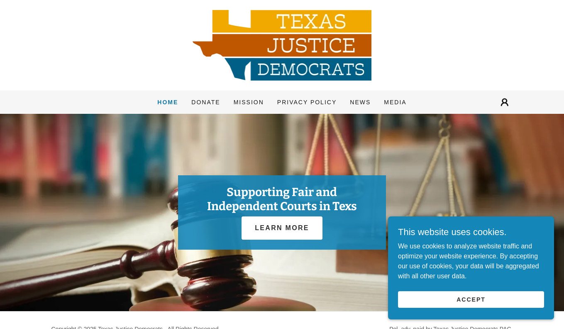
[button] (504, 102)
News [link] (360, 102)
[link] (282, 44)
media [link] (395, 102)
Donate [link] (205, 102)
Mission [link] (249, 102)
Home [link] (167, 102)
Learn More (282, 227)
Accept (471, 316)
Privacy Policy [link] (307, 102)
